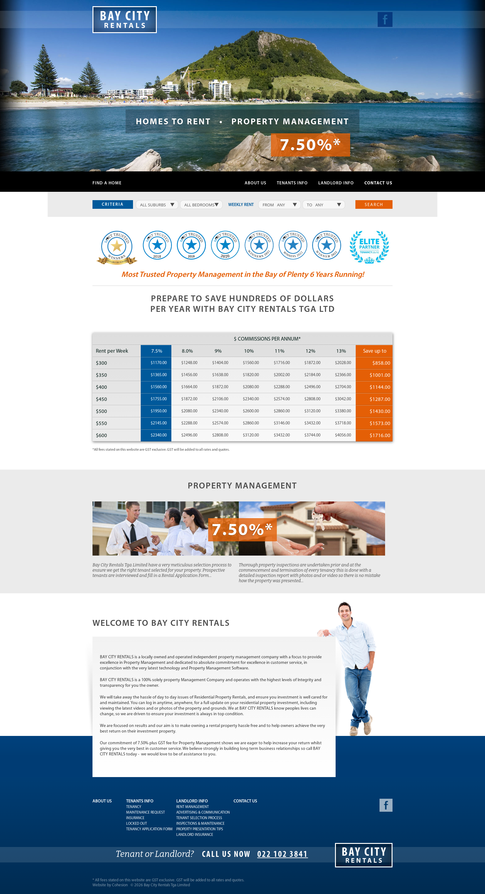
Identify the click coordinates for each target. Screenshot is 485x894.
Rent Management (192, 807)
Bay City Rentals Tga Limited (167, 885)
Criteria (113, 204)
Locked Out (136, 824)
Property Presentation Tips (199, 829)
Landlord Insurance (194, 835)
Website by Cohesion (110, 885)
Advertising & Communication (203, 812)
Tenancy (133, 807)
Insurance (135, 818)
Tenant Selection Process (199, 818)
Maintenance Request (145, 812)
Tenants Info (292, 183)
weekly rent (241, 205)
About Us (255, 183)
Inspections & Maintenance (200, 824)
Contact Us (378, 183)
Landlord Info (336, 183)
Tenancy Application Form (149, 829)
